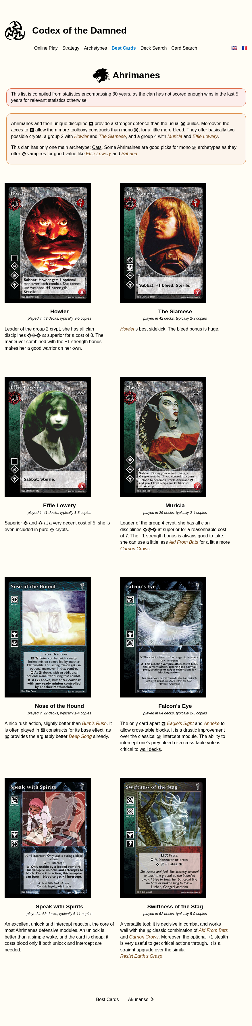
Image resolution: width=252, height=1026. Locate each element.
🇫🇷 (244, 48)
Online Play (46, 48)
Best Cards (123, 48)
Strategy (71, 48)
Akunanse (138, 999)
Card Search (184, 48)
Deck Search (154, 48)
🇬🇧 (234, 48)
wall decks (150, 749)
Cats (96, 147)
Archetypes (95, 48)
